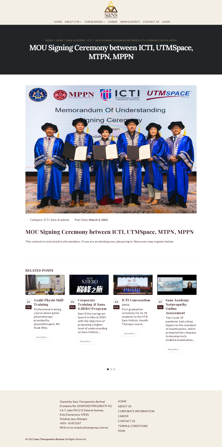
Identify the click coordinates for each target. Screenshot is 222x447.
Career (112, 21)
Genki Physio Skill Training (49, 302)
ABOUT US (124, 406)
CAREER (123, 416)
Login (166, 21)
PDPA (121, 431)
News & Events (130, 21)
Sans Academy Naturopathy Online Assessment (177, 306)
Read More (41, 337)
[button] (107, 369)
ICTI (46, 219)
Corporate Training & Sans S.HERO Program (92, 304)
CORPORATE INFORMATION (136, 411)
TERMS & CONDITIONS (133, 426)
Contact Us (151, 21)
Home (58, 21)
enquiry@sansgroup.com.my (91, 427)
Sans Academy (60, 219)
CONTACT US (126, 421)
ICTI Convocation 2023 (136, 302)
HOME (122, 401)
